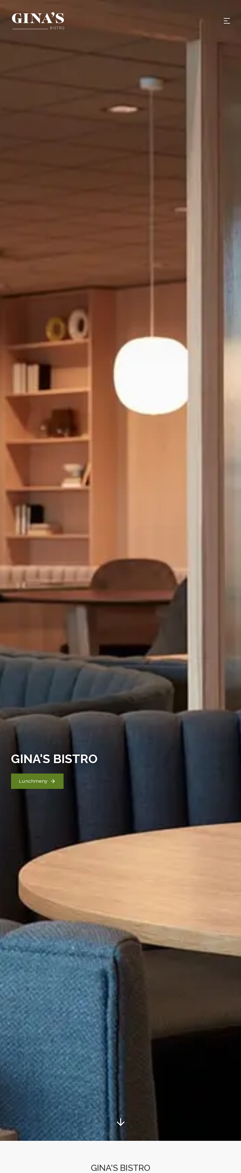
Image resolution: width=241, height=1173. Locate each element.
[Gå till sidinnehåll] (121, 1096)
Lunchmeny (37, 755)
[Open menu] (227, 21)
